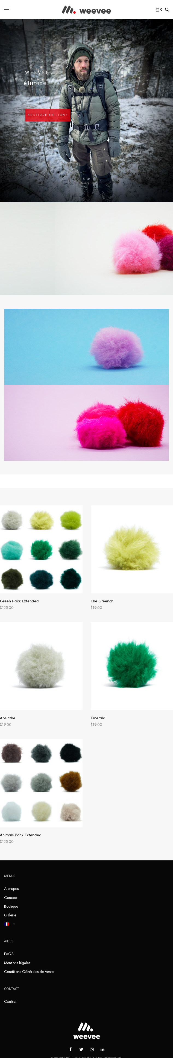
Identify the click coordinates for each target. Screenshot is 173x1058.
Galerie (10, 915)
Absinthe (7, 717)
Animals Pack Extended (21, 834)
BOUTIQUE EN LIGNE (47, 115)
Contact (10, 1001)
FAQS (9, 954)
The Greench (102, 600)
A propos (11, 888)
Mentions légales (17, 963)
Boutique (11, 906)
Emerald (98, 717)
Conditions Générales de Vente (29, 971)
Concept (10, 897)
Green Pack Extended (19, 600)
